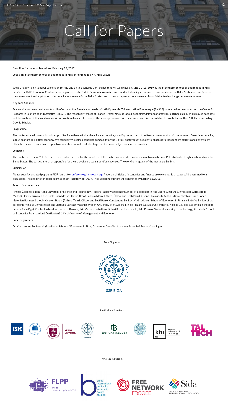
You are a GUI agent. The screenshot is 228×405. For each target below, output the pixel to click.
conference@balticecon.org (86, 174)
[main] (114, 30)
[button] (223, 5)
